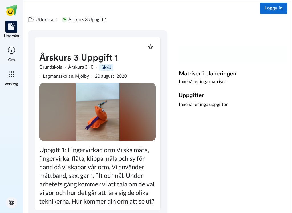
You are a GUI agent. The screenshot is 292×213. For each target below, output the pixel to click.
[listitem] (11, 30)
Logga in (274, 8)
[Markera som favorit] (150, 47)
